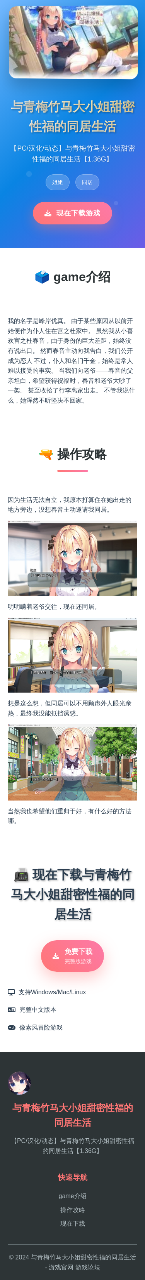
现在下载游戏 (72, 213)
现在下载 (72, 1223)
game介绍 (72, 1196)
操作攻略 (72, 1210)
